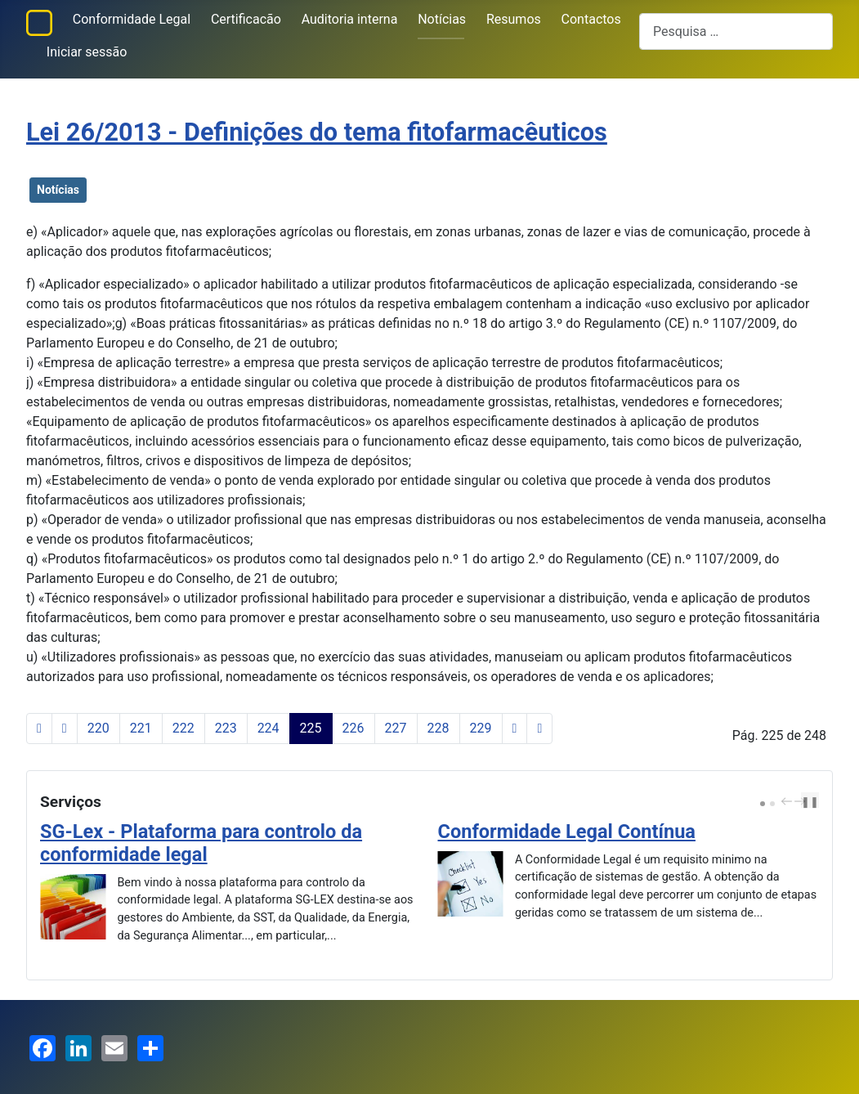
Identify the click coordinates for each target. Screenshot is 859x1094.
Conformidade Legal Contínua (567, 831)
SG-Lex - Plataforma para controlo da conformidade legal (201, 843)
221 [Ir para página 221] (141, 728)
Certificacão (246, 19)
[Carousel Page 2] (772, 803)
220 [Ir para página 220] (98, 728)
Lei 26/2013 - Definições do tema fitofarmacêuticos (316, 132)
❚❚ (810, 802)
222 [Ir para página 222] (183, 728)
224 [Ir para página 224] (268, 728)
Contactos (591, 19)
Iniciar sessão (87, 52)
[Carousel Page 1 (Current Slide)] (762, 803)
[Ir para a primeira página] (39, 728)
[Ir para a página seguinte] (515, 728)
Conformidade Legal (131, 19)
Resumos (513, 19)
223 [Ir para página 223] (226, 728)
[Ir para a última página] (539, 728)
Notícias (442, 19)
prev (788, 801)
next (802, 801)
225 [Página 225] (311, 728)
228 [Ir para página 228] (438, 728)
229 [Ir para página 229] (481, 728)
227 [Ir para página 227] (396, 728)
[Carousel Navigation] (791, 802)
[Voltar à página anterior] (64, 728)
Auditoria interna (350, 19)
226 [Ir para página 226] (353, 728)
